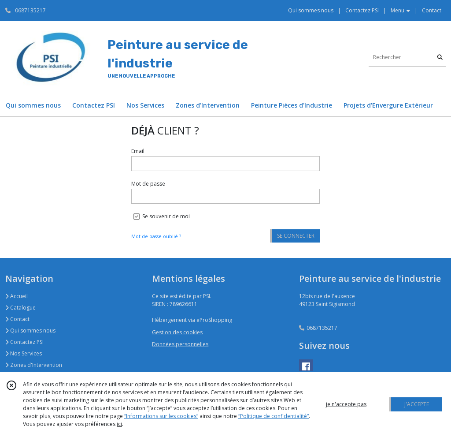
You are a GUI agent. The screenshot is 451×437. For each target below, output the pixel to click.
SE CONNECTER (295, 235)
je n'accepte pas (346, 404)
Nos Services (23, 353)
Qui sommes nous (30, 330)
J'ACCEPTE (416, 404)
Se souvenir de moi (166, 216)
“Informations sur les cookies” (161, 416)
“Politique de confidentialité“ (273, 416)
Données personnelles (180, 344)
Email (137, 151)
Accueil (16, 296)
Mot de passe (148, 183)
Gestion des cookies (177, 332)
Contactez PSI (24, 342)
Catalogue (20, 307)
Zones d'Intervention (33, 365)
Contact (431, 10)
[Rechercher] (440, 57)
